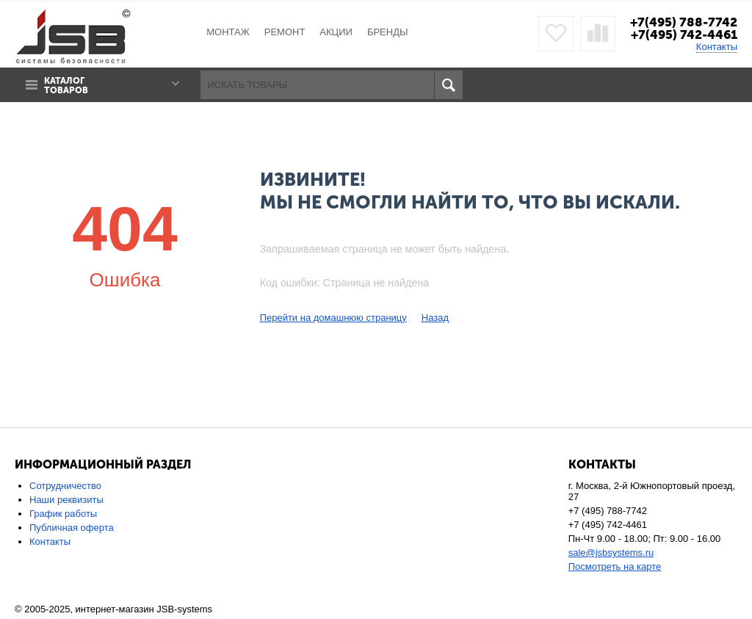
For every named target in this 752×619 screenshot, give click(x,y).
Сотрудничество (65, 485)
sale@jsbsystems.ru (611, 552)
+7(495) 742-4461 (684, 34)
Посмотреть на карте (614, 566)
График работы (63, 513)
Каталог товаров (66, 85)
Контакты (716, 46)
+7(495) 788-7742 (683, 22)
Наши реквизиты (66, 499)
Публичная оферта (71, 527)
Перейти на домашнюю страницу (333, 317)
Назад (435, 317)
